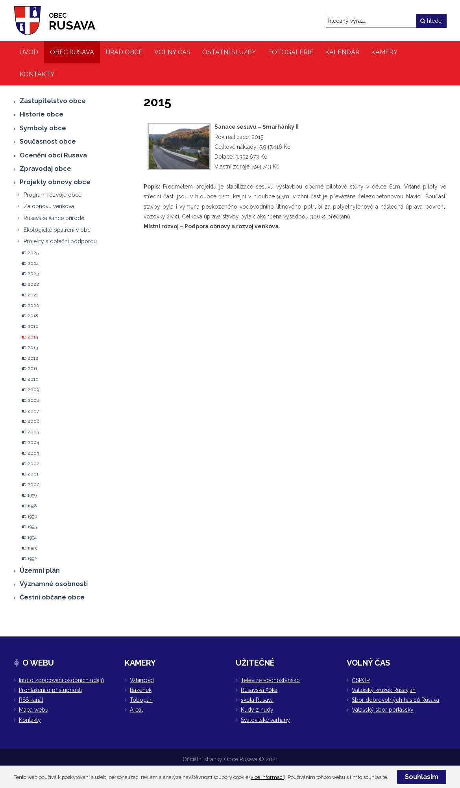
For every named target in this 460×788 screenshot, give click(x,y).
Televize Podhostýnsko (270, 680)
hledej (431, 21)
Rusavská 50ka (259, 690)
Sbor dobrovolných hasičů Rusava (395, 700)
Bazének (140, 690)
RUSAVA (72, 22)
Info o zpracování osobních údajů (61, 680)
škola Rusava (257, 700)
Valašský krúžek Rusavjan (384, 690)
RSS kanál (31, 700)
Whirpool (142, 680)
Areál (136, 710)
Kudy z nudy (257, 710)
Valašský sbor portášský (383, 710)
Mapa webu (33, 710)
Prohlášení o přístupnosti (50, 690)
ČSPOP (360, 680)
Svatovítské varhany (265, 720)
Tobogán (141, 700)
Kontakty (30, 720)
